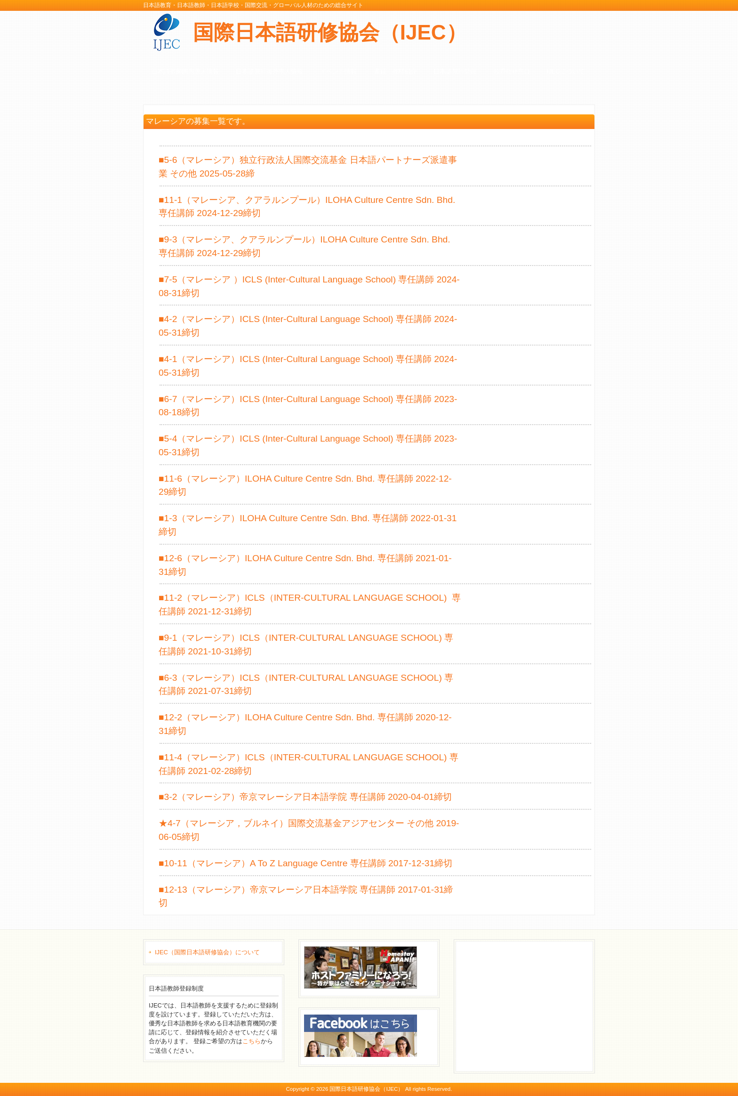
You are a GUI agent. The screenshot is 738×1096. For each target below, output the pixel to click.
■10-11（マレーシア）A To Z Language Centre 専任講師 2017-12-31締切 (305, 863)
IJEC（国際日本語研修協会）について (207, 952)
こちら (251, 1041)
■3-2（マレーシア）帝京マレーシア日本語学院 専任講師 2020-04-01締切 (305, 797)
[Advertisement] (530, 1005)
